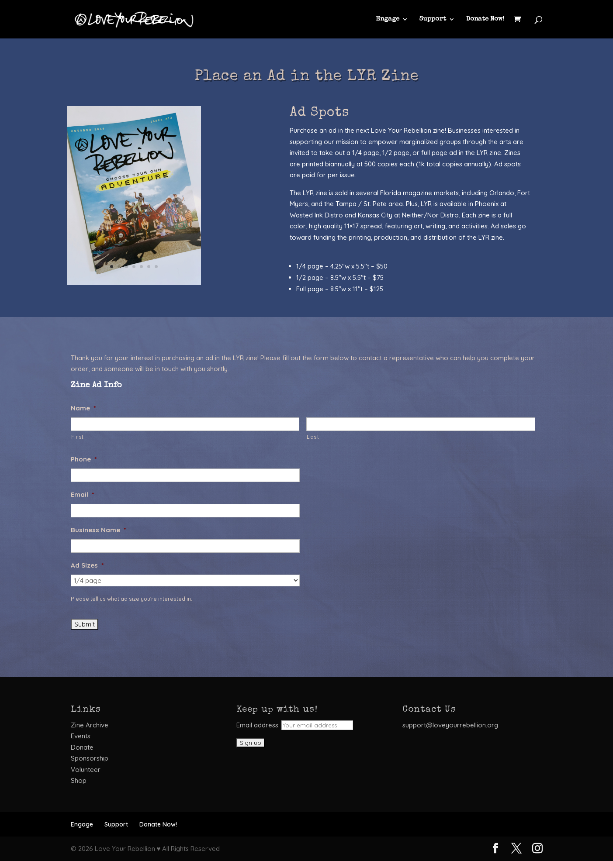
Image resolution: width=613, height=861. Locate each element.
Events (80, 736)
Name (83, 408)
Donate (82, 747)
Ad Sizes (87, 565)
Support (432, 19)
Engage (387, 19)
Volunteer (85, 769)
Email (82, 494)
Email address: (294, 725)
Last (313, 437)
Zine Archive (89, 725)
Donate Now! (485, 19)
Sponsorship (89, 758)
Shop (79, 780)
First (77, 437)
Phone (84, 459)
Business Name (98, 530)
